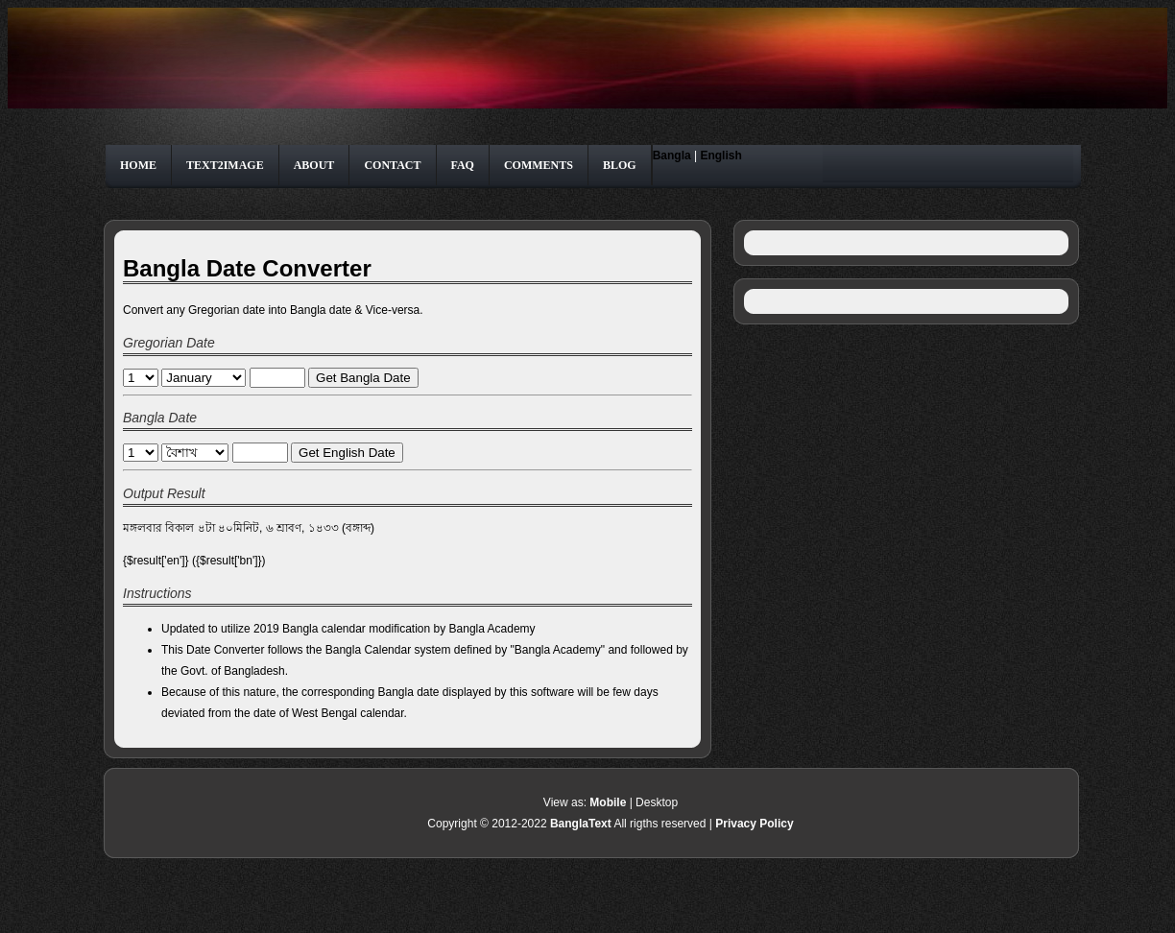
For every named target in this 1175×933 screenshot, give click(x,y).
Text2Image (225, 165)
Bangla (672, 155)
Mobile (607, 802)
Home (138, 165)
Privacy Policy (754, 823)
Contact (392, 165)
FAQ (462, 165)
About (314, 165)
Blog (619, 165)
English (720, 155)
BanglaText (580, 823)
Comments (538, 165)
